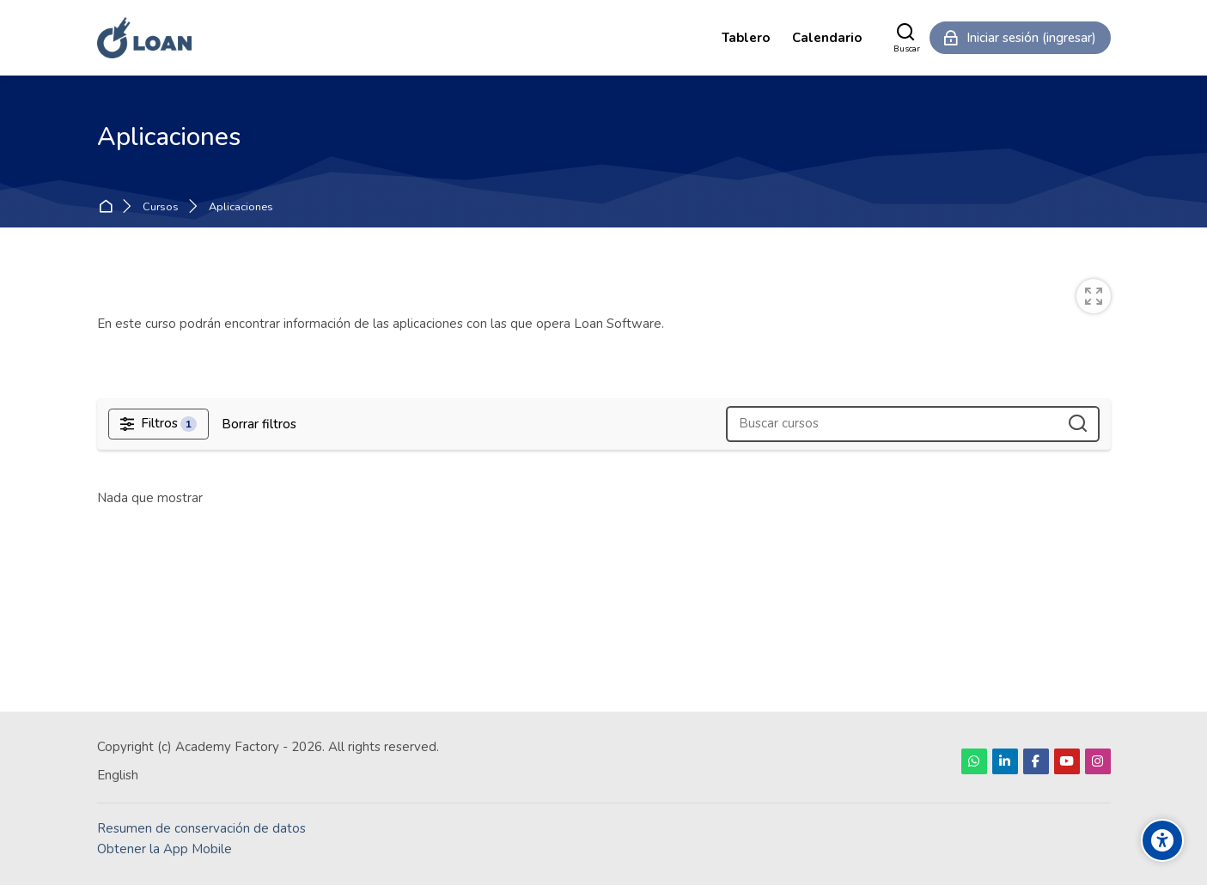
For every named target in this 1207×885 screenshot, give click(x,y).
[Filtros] (159, 424)
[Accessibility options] (1162, 840)
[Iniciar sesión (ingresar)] (1020, 37)
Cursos (161, 207)
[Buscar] (906, 37)
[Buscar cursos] (1078, 424)
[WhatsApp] (974, 761)
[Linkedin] (1005, 761)
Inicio (108, 207)
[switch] (1093, 296)
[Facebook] (1036, 761)
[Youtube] (1067, 761)
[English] (117, 775)
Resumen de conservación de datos (201, 828)
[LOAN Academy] (144, 37)
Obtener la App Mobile (164, 849)
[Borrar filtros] (259, 424)
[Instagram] (1098, 761)
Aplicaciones (241, 207)
